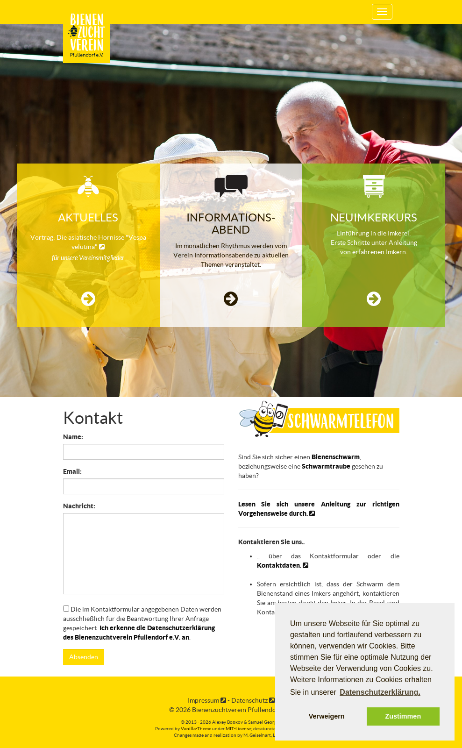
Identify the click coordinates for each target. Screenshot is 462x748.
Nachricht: (79, 506)
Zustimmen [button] (403, 716)
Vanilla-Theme (196, 728)
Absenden (83, 657)
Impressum (207, 700)
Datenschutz (253, 700)
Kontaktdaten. (282, 565)
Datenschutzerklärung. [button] (380, 692)
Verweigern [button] (327, 716)
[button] (88, 299)
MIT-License (238, 728)
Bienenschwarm (336, 457)
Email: (72, 471)
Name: (73, 437)
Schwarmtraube (326, 466)
